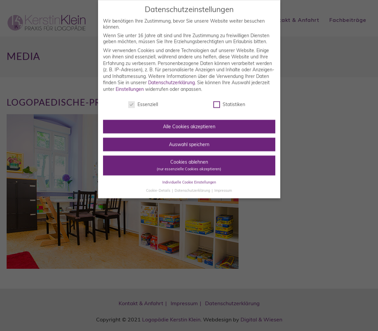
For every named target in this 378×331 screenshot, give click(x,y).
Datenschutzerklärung (171, 79)
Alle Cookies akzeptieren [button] (189, 123)
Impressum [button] (223, 187)
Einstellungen (130, 86)
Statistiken (229, 101)
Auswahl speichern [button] (189, 141)
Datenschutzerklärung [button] (193, 187)
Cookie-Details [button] (158, 187)
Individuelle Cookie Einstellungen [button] (189, 178)
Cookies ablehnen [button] (189, 162)
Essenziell (143, 101)
